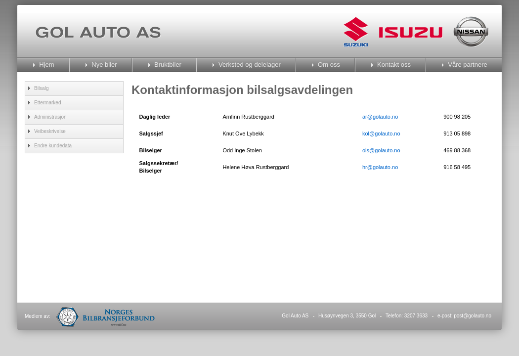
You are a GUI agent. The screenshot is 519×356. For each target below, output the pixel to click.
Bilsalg (41, 88)
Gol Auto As (98, 32)
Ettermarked (47, 102)
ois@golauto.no (381, 150)
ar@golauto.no (380, 117)
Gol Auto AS (295, 315)
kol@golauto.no (381, 133)
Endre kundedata (53, 145)
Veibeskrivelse (50, 131)
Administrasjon (50, 117)
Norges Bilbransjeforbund (105, 317)
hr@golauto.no (380, 167)
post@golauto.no (472, 315)
